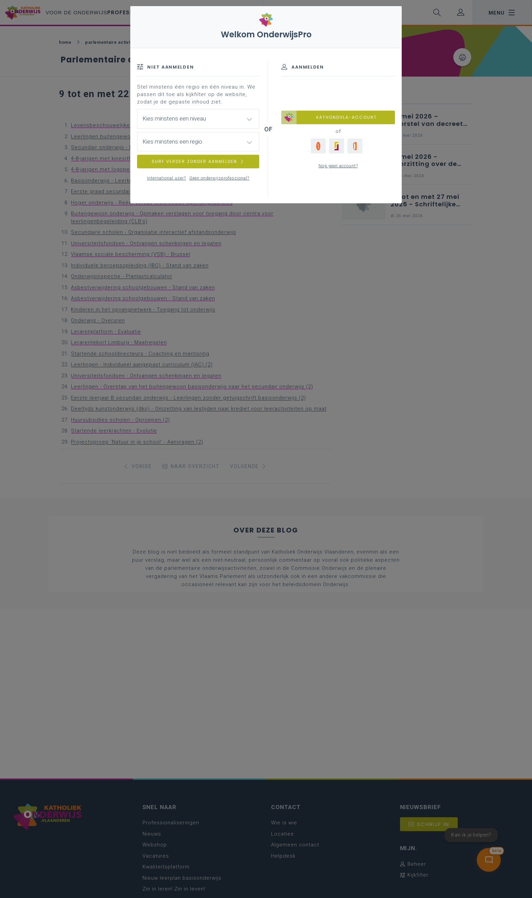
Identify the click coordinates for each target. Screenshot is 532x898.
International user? (166, 178)
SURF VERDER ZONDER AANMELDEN (198, 161)
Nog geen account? (338, 166)
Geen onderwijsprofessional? (219, 178)
